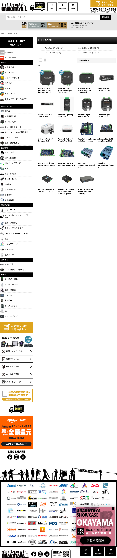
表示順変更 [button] (84, 60)
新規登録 (62, 9)
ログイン (52, 9)
